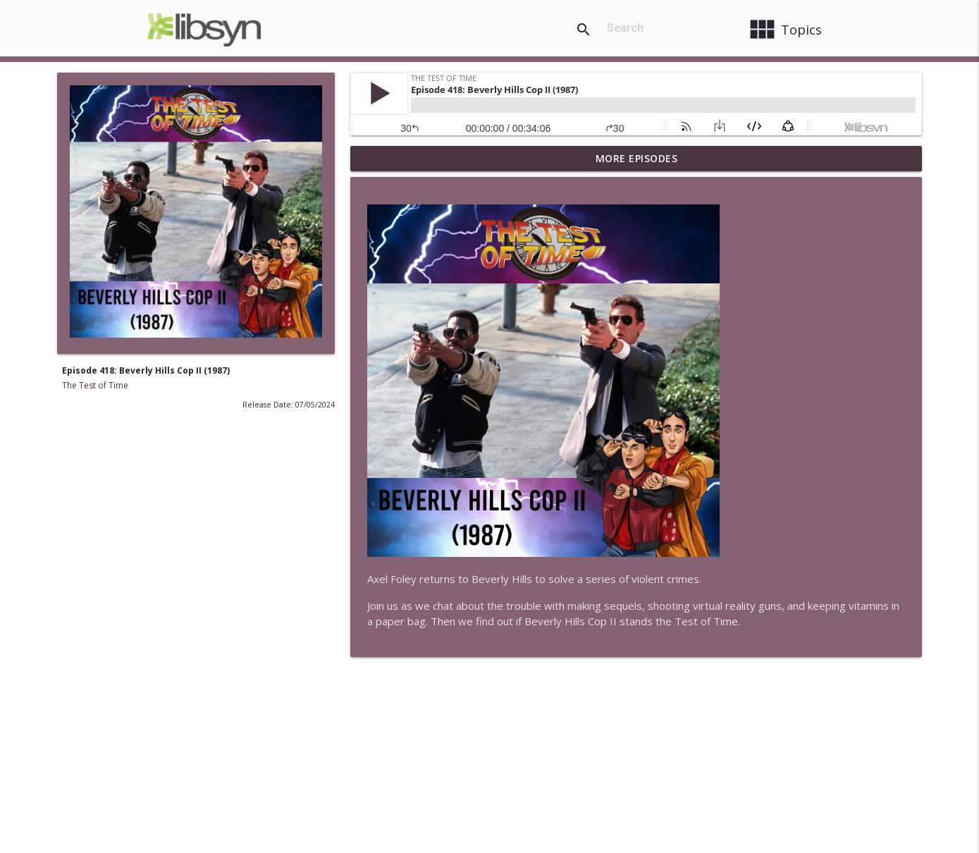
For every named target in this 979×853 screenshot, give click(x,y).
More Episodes (637, 158)
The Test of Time (95, 385)
